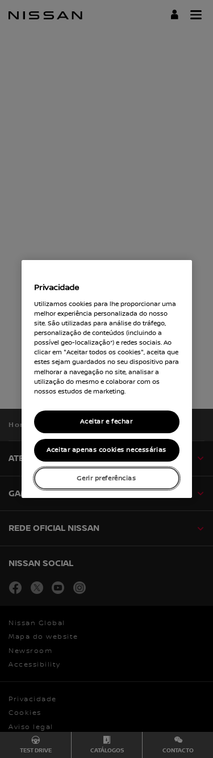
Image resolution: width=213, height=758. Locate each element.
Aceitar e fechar (106, 421)
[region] (107, 379)
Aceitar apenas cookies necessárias (106, 450)
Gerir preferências (106, 478)
